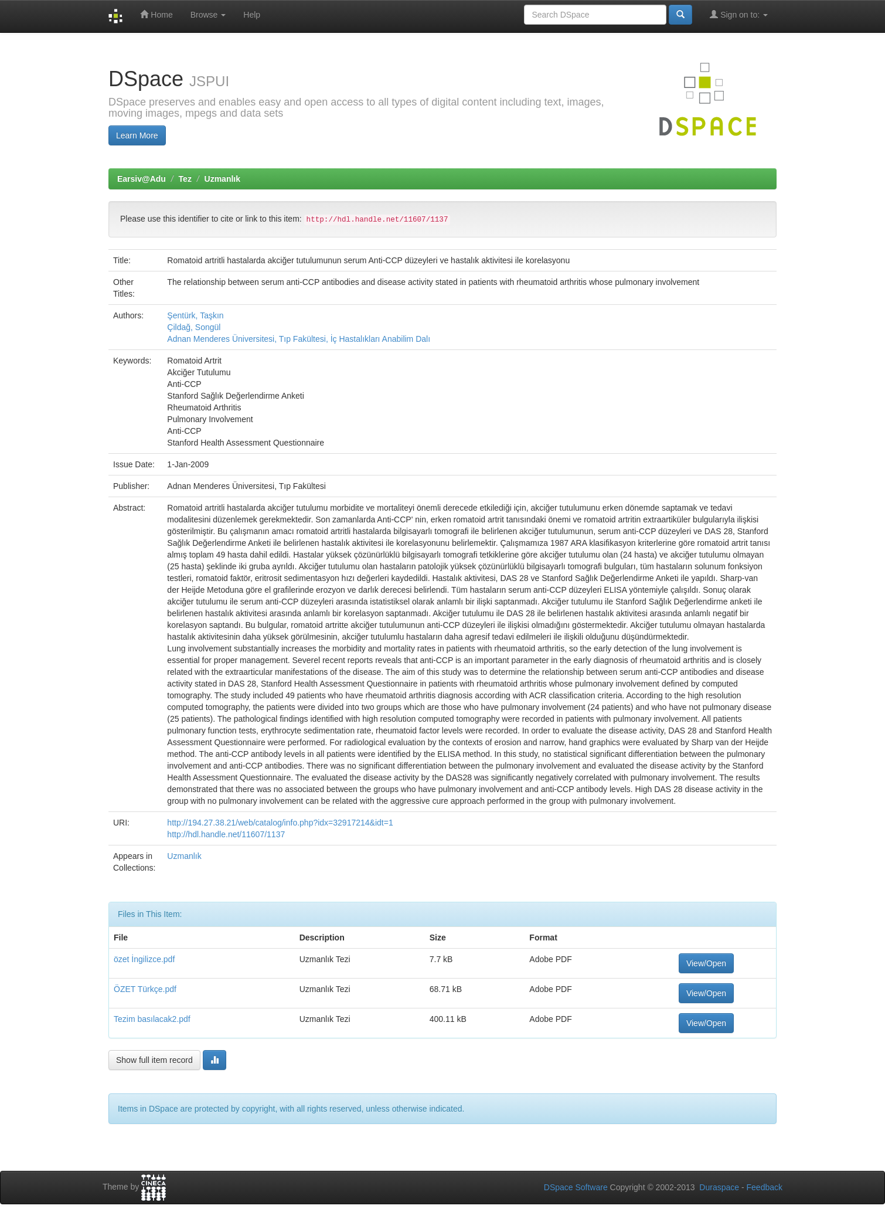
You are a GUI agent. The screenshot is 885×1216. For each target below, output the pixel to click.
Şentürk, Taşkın (195, 315)
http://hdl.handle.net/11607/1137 (226, 834)
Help (251, 14)
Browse (208, 14)
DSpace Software (576, 1187)
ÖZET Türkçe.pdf (145, 989)
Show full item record (154, 1060)
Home (156, 14)
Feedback (764, 1187)
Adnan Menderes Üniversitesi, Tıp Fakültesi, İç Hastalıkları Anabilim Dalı (298, 339)
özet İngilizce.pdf (144, 959)
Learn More (137, 135)
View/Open (706, 963)
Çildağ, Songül (193, 327)
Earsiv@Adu (141, 179)
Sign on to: (739, 14)
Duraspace (719, 1187)
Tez (185, 179)
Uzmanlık (222, 179)
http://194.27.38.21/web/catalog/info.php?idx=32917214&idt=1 (280, 822)
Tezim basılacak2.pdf (152, 1019)
